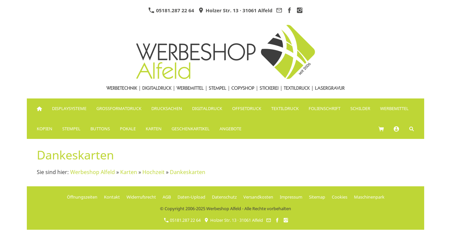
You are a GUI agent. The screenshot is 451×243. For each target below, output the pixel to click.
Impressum (291, 197)
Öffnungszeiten (82, 197)
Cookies (339, 197)
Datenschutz (224, 197)
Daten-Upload (191, 197)
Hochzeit (153, 172)
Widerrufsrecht (141, 197)
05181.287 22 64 (171, 10)
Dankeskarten (187, 172)
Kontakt (112, 197)
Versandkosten (258, 197)
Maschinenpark (369, 197)
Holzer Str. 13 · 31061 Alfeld (235, 10)
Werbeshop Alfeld (92, 172)
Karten (128, 172)
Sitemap (317, 197)
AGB (167, 197)
